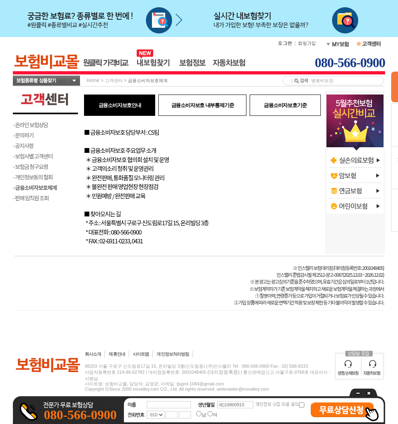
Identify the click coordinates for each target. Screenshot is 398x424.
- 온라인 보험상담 (30, 125)
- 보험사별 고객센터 (33, 156)
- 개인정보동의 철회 (33, 177)
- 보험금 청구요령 (30, 167)
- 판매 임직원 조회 (31, 198)
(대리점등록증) (223, 372)
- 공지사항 (23, 146)
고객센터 (114, 80)
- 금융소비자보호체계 (35, 187)
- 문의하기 (23, 135)
